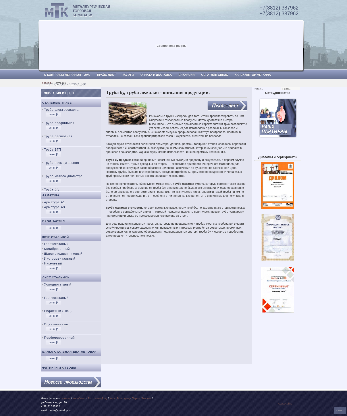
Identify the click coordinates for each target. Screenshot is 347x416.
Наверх (340, 410)
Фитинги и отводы (59, 367)
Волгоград (123, 398)
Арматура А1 (54, 202)
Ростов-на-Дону (97, 398)
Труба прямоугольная (61, 163)
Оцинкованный (56, 324)
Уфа (112, 398)
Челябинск (79, 398)
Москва (146, 398)
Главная (46, 83)
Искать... (258, 88)
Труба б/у (52, 189)
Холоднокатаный (57, 284)
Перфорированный (59, 337)
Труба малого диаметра (63, 176)
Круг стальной (55, 237)
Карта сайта (285, 403)
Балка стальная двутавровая (69, 351)
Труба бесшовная (58, 136)
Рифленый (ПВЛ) (58, 311)
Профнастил (53, 221)
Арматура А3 (54, 207)
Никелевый (53, 263)
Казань (66, 398)
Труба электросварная (62, 109)
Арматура (51, 195)
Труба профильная (59, 123)
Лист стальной (56, 277)
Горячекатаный (56, 244)
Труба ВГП (52, 149)
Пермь (136, 398)
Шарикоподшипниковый (63, 253)
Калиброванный (57, 249)
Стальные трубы (57, 102)
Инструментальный (59, 258)
